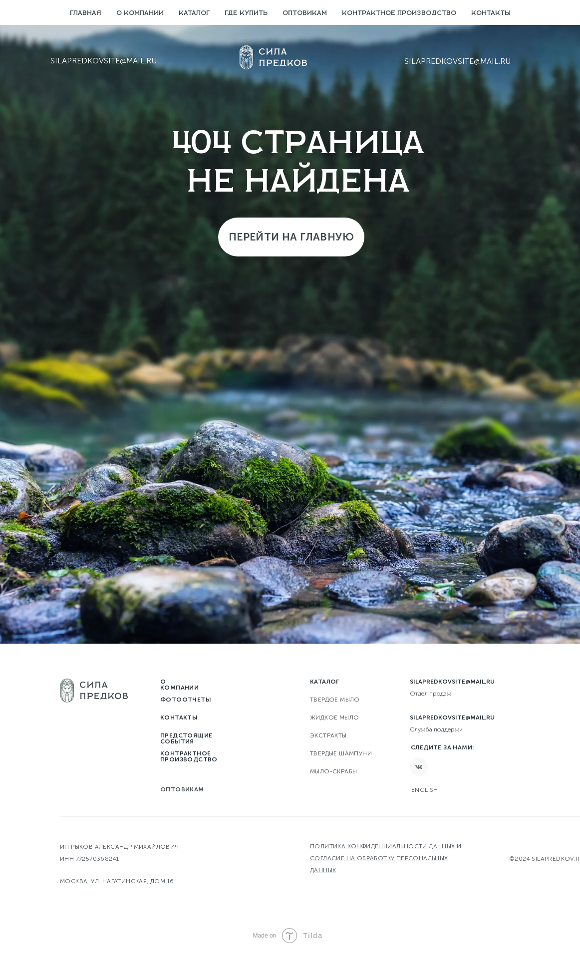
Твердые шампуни (341, 753)
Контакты (491, 13)
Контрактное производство (399, 13)
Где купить (246, 13)
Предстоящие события (186, 738)
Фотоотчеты (185, 699)
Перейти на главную (291, 237)
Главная (85, 13)
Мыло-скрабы (333, 771)
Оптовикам (305, 13)
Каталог (194, 13)
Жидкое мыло (334, 717)
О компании (140, 13)
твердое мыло (335, 699)
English (424, 789)
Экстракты (328, 735)
